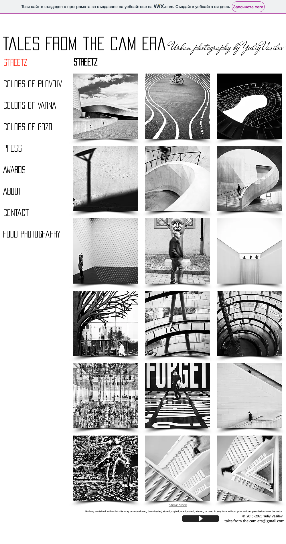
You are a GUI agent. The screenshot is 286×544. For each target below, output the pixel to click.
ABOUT (12, 191)
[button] (105, 106)
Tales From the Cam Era (84, 43)
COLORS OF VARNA (29, 105)
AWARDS (14, 169)
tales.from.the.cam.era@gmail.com (254, 520)
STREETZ (15, 62)
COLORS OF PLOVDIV (32, 83)
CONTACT (16, 212)
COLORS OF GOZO (27, 126)
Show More (178, 505)
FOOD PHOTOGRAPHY (31, 234)
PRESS (12, 148)
